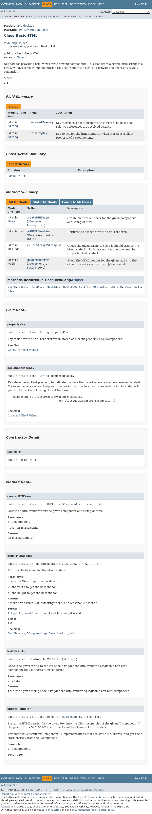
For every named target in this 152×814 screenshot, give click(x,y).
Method (53, 16)
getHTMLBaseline (38, 231)
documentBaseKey (41, 122)
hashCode (69, 286)
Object (21, 57)
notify (83, 286)
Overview (7, 4)
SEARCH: (105, 11)
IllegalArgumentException (27, 613)
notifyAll (99, 286)
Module (21, 4)
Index (92, 4)
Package (34, 4)
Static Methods (45, 202)
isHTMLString (36, 245)
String (13, 126)
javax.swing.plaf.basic (33, 29)
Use (56, 4)
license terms (53, 809)
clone (12, 286)
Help (101, 4)
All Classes (9, 11)
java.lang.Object (15, 43)
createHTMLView (38, 217)
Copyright (7, 806)
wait (128, 286)
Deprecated (78, 4)
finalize (37, 286)
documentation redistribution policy (93, 809)
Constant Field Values (23, 349)
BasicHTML (15, 175)
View (11, 221)
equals (23, 286)
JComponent (36, 221)
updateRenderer (38, 259)
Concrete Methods (76, 202)
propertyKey (38, 133)
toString (115, 286)
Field (29, 16)
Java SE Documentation (92, 797)
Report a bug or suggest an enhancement (26, 794)
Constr (40, 16)
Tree (65, 4)
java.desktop (25, 25)
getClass (53, 286)
